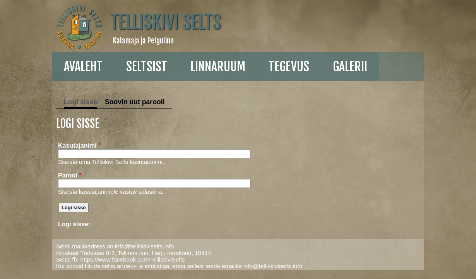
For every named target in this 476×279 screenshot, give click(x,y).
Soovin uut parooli (90, 102)
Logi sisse (36, 102)
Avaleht (36, 66)
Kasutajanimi (33, 145)
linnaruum (171, 66)
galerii (303, 66)
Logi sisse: (28, 224)
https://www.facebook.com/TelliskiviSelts (88, 259)
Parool (23, 175)
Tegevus (242, 66)
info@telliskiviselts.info (99, 246)
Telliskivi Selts (121, 22)
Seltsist (100, 66)
